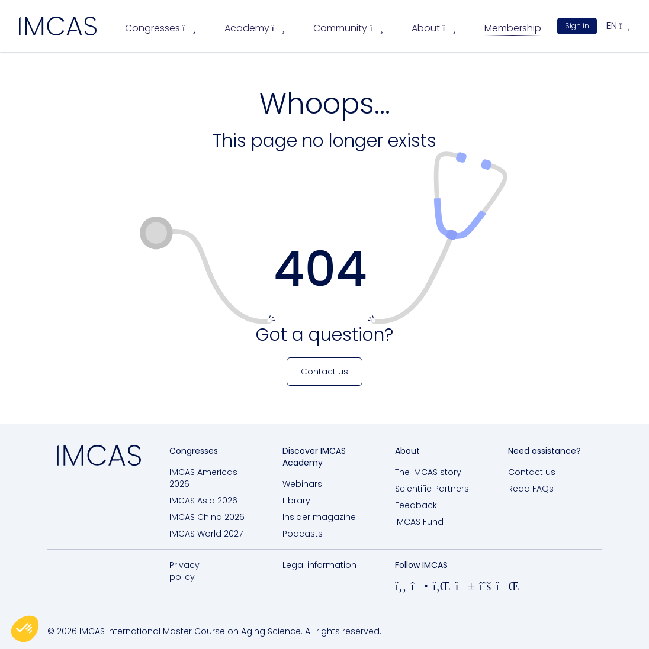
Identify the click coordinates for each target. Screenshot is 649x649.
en (618, 26)
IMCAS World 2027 (206, 534)
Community (348, 28)
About (434, 28)
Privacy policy (184, 571)
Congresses (160, 28)
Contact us (531, 472)
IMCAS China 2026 (207, 517)
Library (296, 500)
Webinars (302, 484)
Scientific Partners (432, 489)
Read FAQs (531, 489)
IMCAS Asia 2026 (203, 500)
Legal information (319, 565)
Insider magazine (319, 517)
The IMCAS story (428, 472)
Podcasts (302, 534)
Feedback (416, 505)
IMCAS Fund (419, 522)
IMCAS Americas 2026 (203, 478)
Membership (512, 28)
